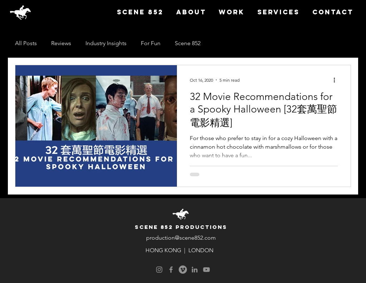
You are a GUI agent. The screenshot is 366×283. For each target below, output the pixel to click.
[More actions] (336, 80)
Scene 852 (188, 43)
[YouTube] (206, 269)
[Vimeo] (183, 269)
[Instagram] (159, 269)
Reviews (61, 43)
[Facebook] (171, 269)
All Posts (26, 43)
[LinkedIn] (195, 269)
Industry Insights (106, 43)
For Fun (150, 43)
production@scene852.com (181, 237)
